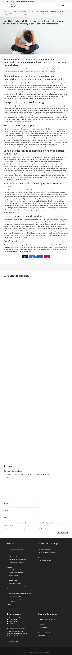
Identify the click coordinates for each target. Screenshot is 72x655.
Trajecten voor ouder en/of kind (16, 549)
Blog (10, 12)
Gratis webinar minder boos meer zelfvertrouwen (20, 593)
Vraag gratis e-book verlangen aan (16, 562)
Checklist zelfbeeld (13, 601)
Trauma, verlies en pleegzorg (46, 71)
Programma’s (10, 567)
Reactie (7, 478)
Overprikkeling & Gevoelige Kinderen (24, 71)
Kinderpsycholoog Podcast (44, 632)
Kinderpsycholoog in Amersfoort (14, 547)
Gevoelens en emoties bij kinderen (23, 12)
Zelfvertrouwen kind (42, 627)
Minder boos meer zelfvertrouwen (16, 572)
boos (49, 231)
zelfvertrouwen (22, 237)
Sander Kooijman (12, 69)
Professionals (10, 551)
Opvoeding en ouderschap (44, 549)
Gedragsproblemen (42, 638)
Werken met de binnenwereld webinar (17, 559)
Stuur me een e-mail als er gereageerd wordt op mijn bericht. (25, 529)
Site (5, 517)
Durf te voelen (12, 577)
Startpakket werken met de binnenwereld (18, 554)
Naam (6, 503)
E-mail (6, 510)
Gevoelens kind (41, 624)
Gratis (8, 588)
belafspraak (15, 247)
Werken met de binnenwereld (15, 556)
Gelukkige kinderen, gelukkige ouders (17, 569)
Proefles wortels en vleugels (15, 596)
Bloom (47, 652)
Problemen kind (41, 635)
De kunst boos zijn (13, 580)
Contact (9, 604)
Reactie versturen (63, 532)
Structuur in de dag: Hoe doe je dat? (47, 619)
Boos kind (40, 617)
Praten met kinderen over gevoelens (17, 599)
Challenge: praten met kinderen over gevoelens (19, 586)
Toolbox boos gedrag (13, 575)
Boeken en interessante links (46, 622)
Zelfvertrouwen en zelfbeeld (44, 560)
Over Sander (10, 564)
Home (5, 12)
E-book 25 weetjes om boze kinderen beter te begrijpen (21, 591)
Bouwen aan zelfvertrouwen (15, 583)
